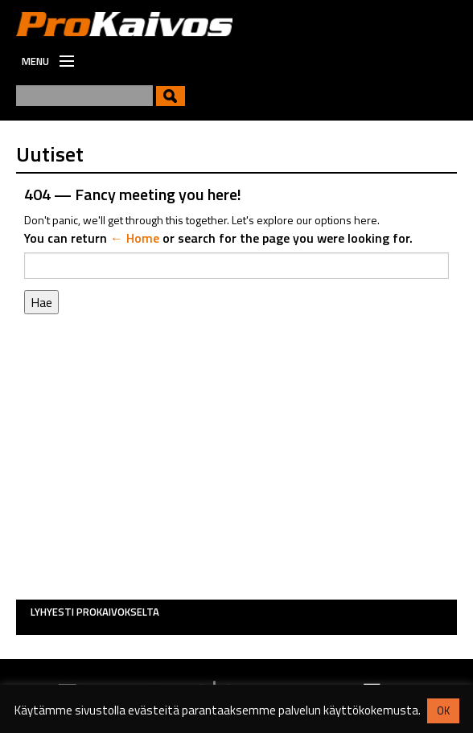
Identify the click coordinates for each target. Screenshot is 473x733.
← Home (134, 238)
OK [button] (443, 710)
